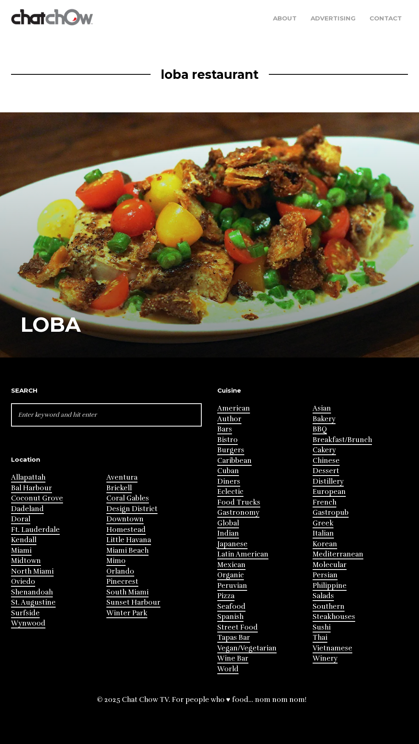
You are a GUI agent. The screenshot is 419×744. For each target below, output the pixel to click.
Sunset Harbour (133, 602)
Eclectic (230, 491)
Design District (132, 509)
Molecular (330, 565)
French (324, 502)
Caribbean (234, 460)
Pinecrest (122, 581)
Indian (228, 533)
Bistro (227, 440)
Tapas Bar (233, 637)
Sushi (322, 627)
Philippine (330, 585)
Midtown (26, 560)
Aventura (121, 477)
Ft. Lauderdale (35, 529)
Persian (325, 575)
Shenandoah (32, 592)
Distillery (328, 481)
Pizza (225, 596)
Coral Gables (127, 498)
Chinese (326, 460)
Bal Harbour (31, 488)
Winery (325, 658)
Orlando (120, 571)
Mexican (231, 565)
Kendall (23, 540)
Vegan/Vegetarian (247, 648)
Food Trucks (238, 502)
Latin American (242, 554)
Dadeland (27, 509)
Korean (325, 544)
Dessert (326, 471)
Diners (228, 481)
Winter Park (126, 613)
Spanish (230, 616)
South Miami (127, 592)
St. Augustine (33, 602)
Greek (323, 523)
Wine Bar (232, 658)
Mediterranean (338, 554)
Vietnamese (332, 648)
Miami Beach (127, 550)
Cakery (324, 450)
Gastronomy (238, 512)
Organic (230, 575)
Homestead (126, 529)
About (285, 18)
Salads (323, 596)
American (233, 408)
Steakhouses (334, 616)
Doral (20, 519)
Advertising (333, 18)
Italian (323, 533)
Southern (329, 606)
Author (229, 419)
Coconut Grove (37, 498)
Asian (322, 408)
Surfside (25, 613)
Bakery (324, 419)
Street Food (237, 627)
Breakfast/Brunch (342, 440)
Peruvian (232, 585)
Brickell (119, 488)
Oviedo (23, 581)
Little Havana (128, 540)
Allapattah (28, 477)
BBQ (320, 429)
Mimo (116, 560)
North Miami (32, 571)
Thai (320, 637)
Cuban (228, 471)
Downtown (125, 519)
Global (228, 523)
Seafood (231, 606)
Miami (21, 550)
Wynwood (28, 623)
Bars (224, 429)
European (329, 491)
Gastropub (331, 512)
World (228, 669)
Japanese (232, 544)
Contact (385, 18)
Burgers (230, 450)
